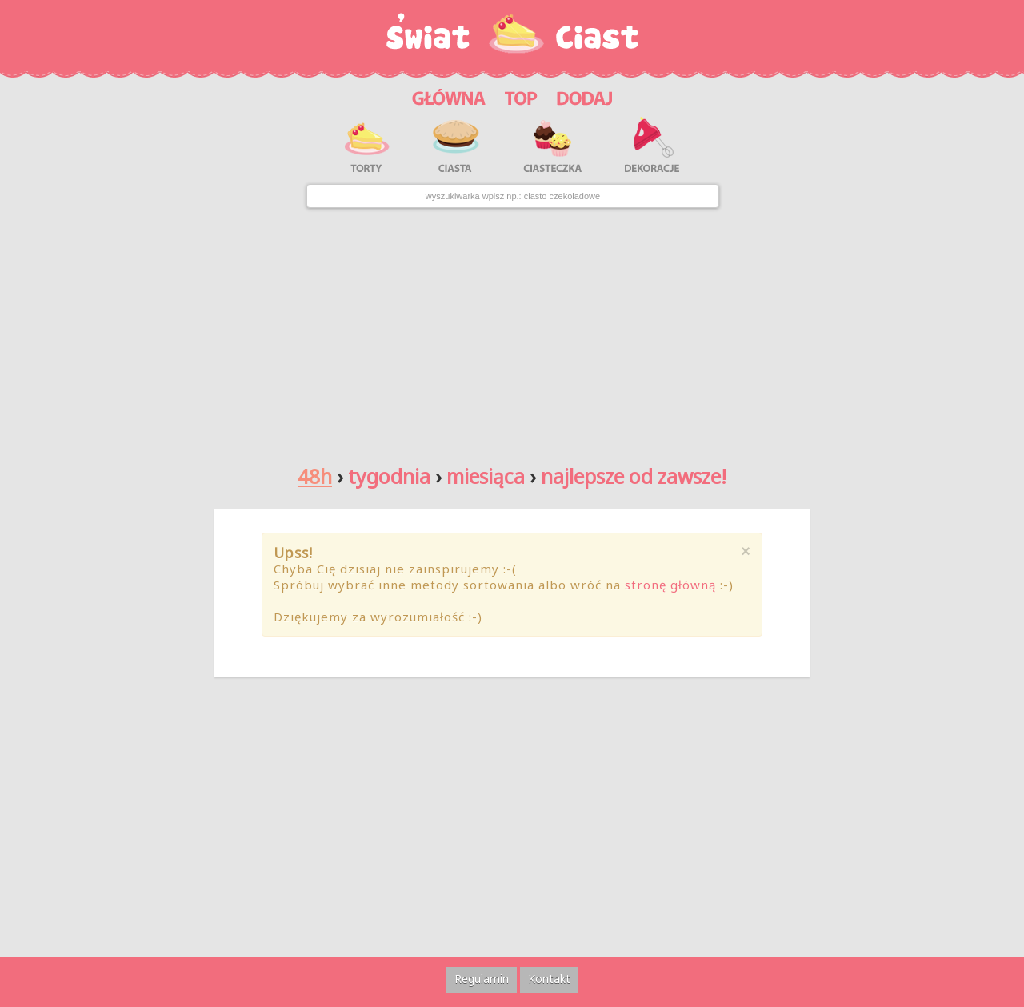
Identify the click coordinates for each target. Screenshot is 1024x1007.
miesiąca (485, 476)
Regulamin (481, 978)
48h (315, 476)
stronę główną (670, 585)
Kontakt (549, 978)
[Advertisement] (512, 330)
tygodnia (389, 476)
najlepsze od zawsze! (633, 476)
